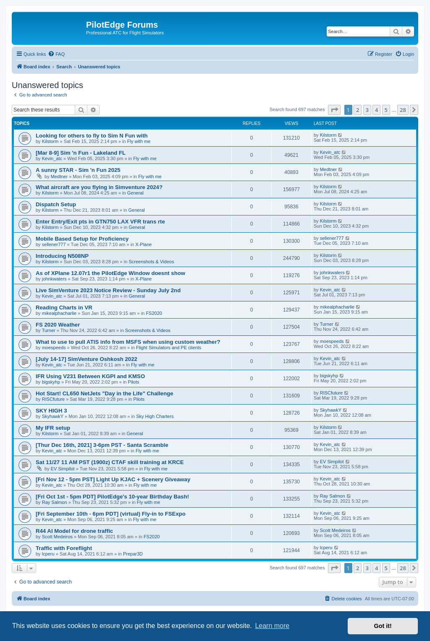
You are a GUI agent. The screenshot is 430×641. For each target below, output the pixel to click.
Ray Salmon (54, 502)
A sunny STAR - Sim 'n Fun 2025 (78, 170)
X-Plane (143, 244)
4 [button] (376, 110)
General (135, 192)
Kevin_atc (52, 158)
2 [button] (357, 110)
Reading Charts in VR (64, 307)
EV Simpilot (63, 468)
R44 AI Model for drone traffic (74, 531)
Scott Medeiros (57, 536)
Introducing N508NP (62, 256)
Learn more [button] (272, 625)
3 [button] (367, 110)
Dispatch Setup (56, 204)
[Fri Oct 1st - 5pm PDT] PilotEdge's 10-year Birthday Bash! (112, 496)
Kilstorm (50, 141)
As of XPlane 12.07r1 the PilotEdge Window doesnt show (110, 273)
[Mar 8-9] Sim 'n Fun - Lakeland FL (81, 153)
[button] (334, 110)
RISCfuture (53, 399)
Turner (48, 330)
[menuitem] (56, 54)
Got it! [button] (383, 626)
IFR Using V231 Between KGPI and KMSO (90, 376)
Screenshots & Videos (151, 261)
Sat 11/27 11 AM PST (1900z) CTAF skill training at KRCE (110, 462)
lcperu (48, 553)
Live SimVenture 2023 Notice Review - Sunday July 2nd (108, 290)
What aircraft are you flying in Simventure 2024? (99, 187)
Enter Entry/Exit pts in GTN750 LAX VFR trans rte (100, 221)
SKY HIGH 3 (51, 410)
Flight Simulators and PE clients (168, 347)
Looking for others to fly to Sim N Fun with (92, 135)
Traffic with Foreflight (64, 548)
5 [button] (386, 110)
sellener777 (54, 244)
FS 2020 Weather (58, 325)
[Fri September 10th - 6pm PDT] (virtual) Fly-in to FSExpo (111, 514)
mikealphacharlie (59, 313)
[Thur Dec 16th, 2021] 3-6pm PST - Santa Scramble (102, 445)
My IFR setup (53, 428)
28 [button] (403, 110)
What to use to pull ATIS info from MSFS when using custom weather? (128, 342)
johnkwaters (54, 278)
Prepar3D (133, 553)
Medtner (59, 176)
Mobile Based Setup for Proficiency (82, 239)
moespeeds (54, 347)
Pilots (133, 381)
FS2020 (154, 313)
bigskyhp (51, 381)
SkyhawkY (52, 416)
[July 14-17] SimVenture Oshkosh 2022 (86, 359)
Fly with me (139, 141)
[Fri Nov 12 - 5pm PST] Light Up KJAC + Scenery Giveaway (113, 479)
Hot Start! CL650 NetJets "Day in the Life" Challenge (104, 393)
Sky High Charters (154, 416)
